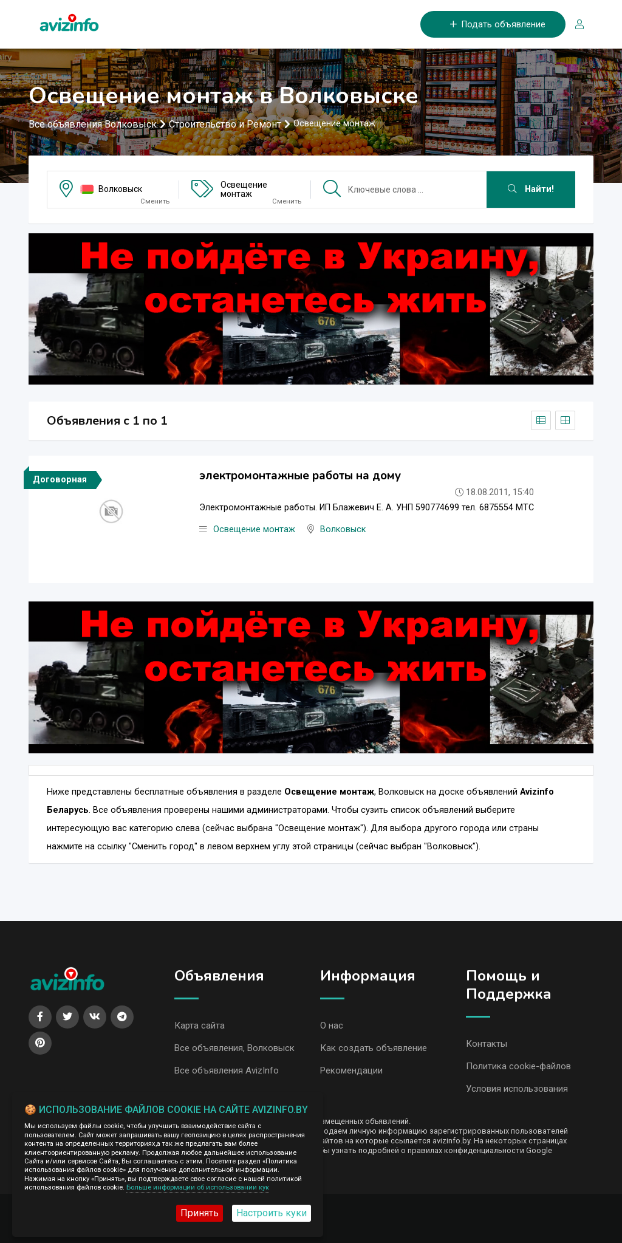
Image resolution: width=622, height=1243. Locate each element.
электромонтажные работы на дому (300, 476)
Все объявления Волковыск (93, 124)
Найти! (531, 189)
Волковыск (120, 189)
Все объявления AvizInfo (226, 1070)
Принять (199, 1213)
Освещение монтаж (243, 189)
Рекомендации (351, 1070)
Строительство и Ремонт (225, 124)
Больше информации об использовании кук (197, 1187)
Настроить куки (271, 1213)
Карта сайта (199, 1025)
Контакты (486, 1043)
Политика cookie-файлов (518, 1066)
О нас (331, 1025)
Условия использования (517, 1088)
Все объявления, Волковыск (234, 1048)
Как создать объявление (373, 1048)
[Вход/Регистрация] (575, 24)
